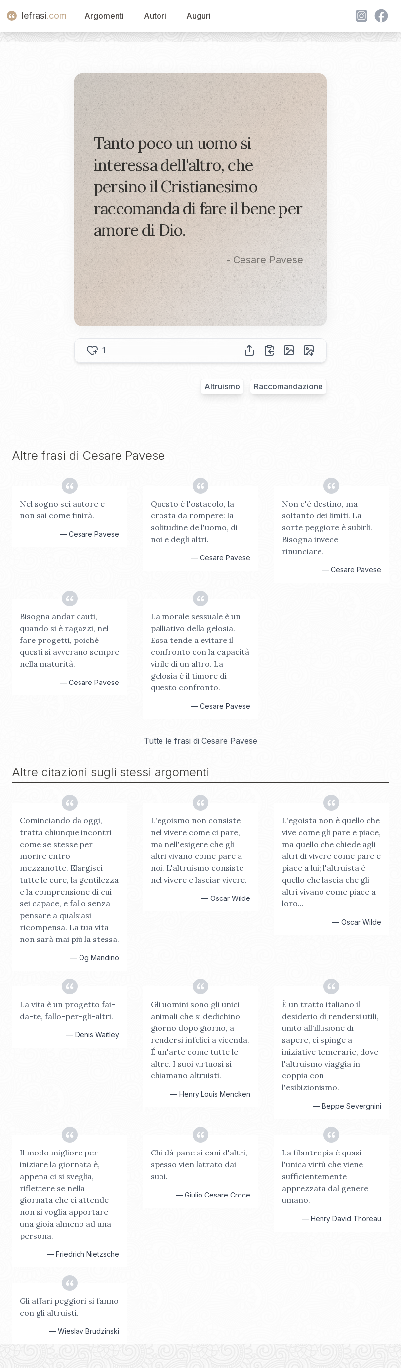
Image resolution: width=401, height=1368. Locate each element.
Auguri (198, 16)
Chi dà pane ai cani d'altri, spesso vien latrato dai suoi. (199, 1164)
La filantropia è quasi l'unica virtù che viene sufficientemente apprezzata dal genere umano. (325, 1176)
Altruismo (222, 386)
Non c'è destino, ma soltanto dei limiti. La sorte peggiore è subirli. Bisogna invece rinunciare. (327, 527)
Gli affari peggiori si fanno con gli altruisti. (69, 1307)
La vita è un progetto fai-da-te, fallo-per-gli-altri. (67, 1010)
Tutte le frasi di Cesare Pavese (200, 741)
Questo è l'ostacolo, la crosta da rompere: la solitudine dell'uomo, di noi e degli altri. (194, 521)
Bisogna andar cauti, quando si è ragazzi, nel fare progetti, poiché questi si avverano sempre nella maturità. (69, 640)
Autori (155, 16)
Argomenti (104, 16)
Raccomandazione (288, 386)
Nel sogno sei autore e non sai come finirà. (62, 509)
